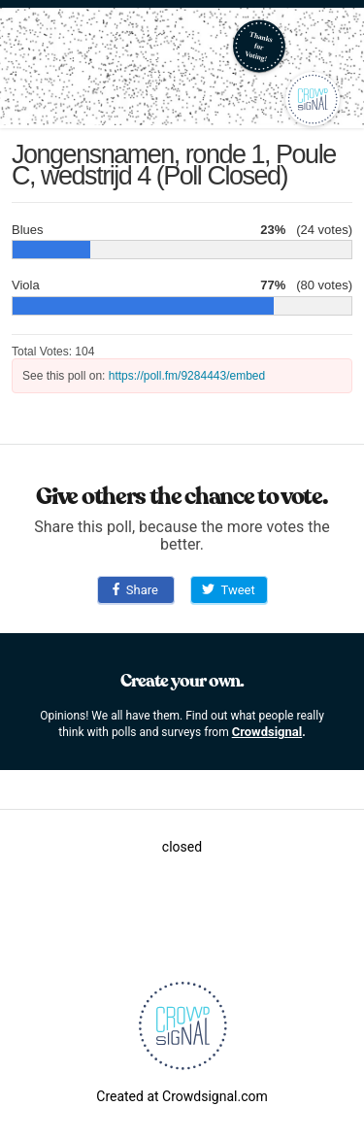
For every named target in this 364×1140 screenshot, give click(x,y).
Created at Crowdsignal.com (181, 1096)
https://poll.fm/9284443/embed (187, 376)
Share (135, 590)
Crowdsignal (267, 731)
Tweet (228, 590)
